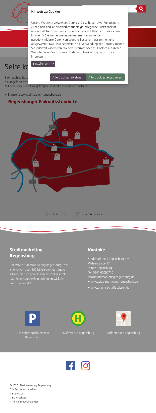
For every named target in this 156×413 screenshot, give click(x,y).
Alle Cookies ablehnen (67, 77)
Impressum (38, 56)
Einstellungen (41, 63)
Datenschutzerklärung (83, 52)
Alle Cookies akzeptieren (105, 77)
